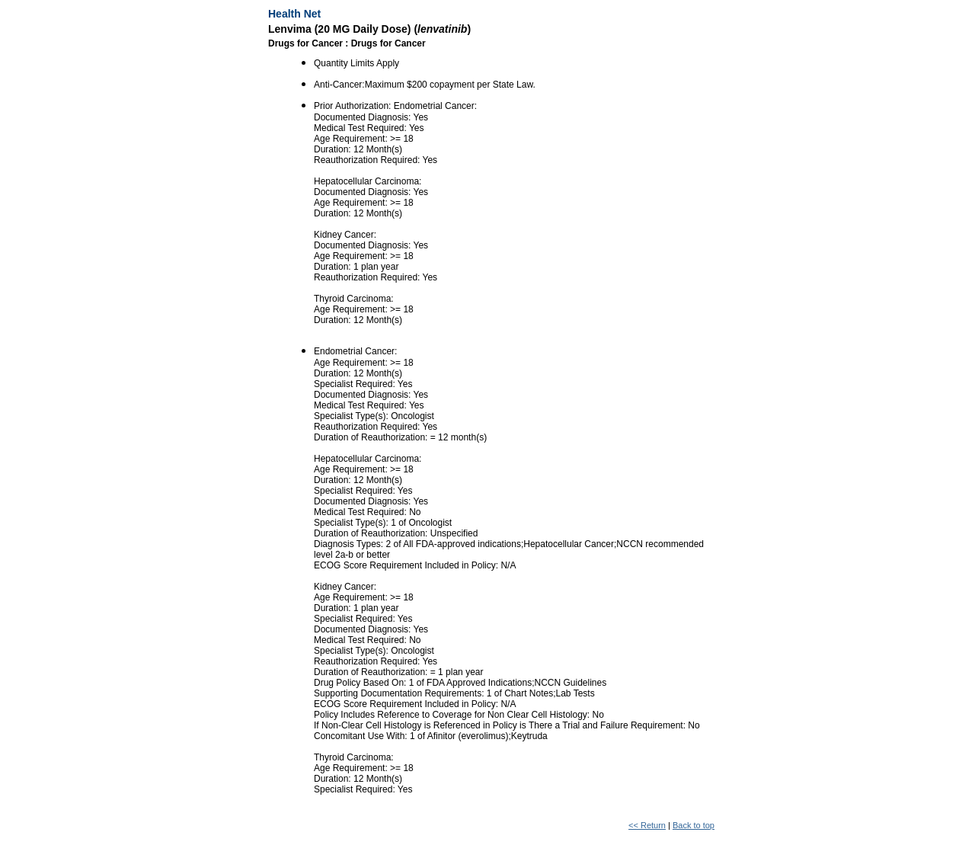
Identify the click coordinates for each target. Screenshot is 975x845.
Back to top (693, 825)
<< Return (647, 825)
